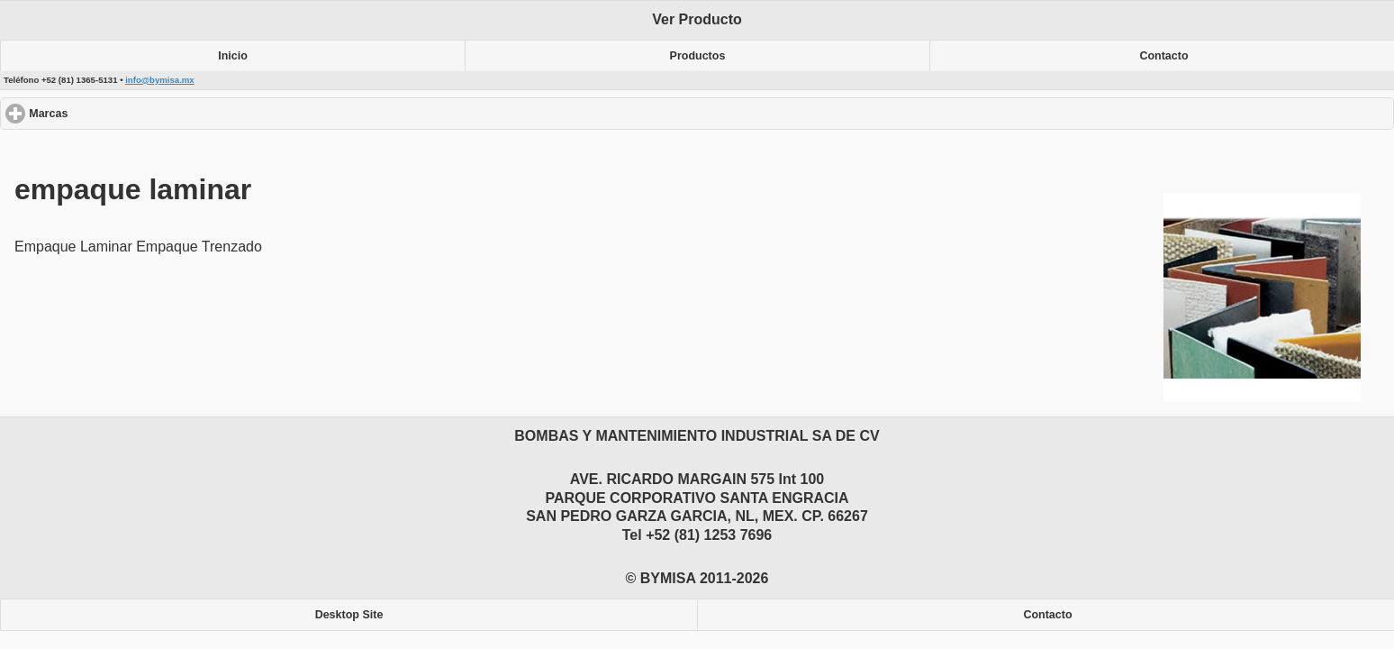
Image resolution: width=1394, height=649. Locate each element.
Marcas (114, 113)
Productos (698, 56)
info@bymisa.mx (160, 80)
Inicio (233, 56)
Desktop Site (349, 614)
